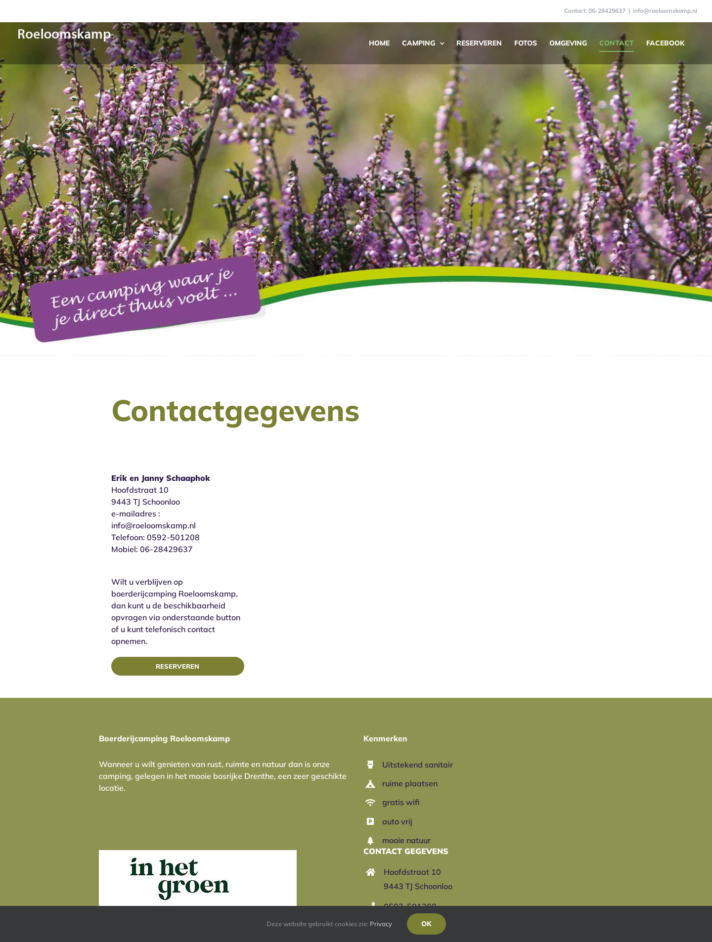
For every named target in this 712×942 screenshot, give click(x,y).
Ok (426, 923)
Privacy (381, 924)
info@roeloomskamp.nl (665, 10)
